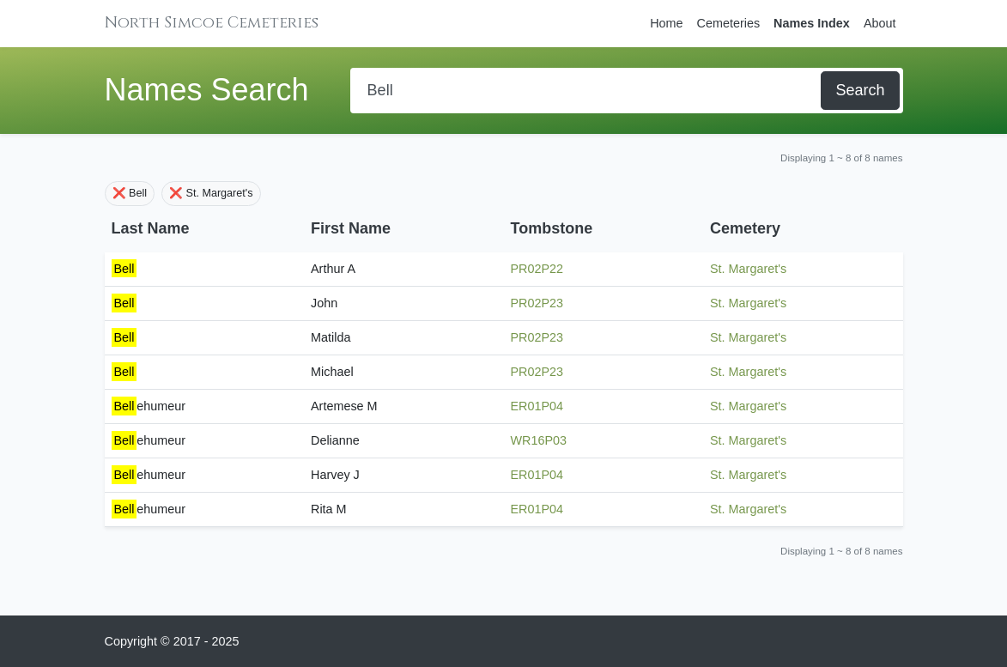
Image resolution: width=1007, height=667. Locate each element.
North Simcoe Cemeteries (211, 22)
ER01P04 (537, 406)
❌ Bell (130, 193)
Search (859, 90)
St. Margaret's (748, 269)
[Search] (588, 90)
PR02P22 (537, 269)
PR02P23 (537, 303)
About (880, 23)
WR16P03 (539, 440)
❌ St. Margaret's (211, 193)
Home (666, 23)
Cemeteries (729, 23)
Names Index (811, 23)
